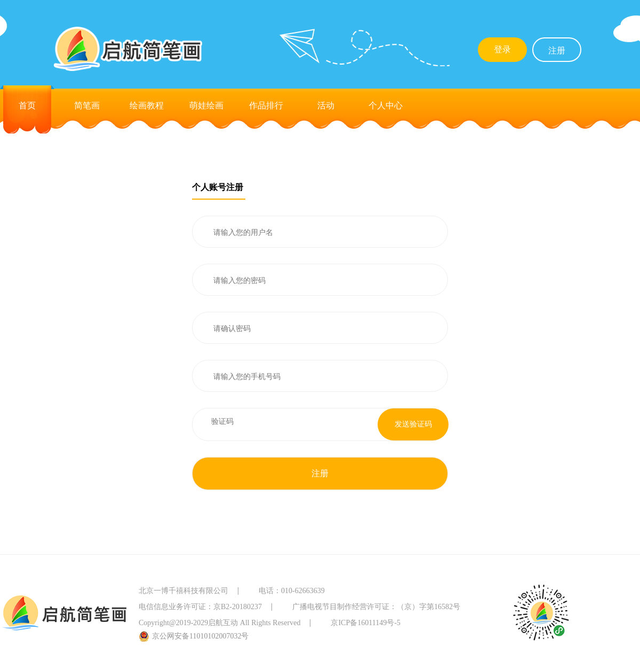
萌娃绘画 (206, 105)
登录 (502, 49)
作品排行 (266, 105)
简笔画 (87, 105)
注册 (556, 50)
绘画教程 (147, 105)
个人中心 (386, 105)
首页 (27, 105)
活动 (325, 105)
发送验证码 (413, 424)
